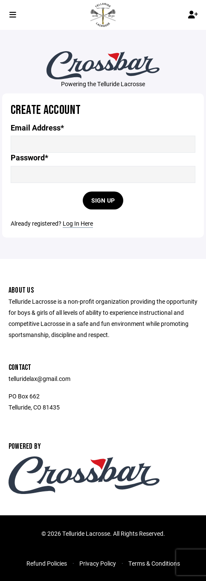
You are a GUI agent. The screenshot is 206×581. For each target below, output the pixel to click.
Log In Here (78, 223)
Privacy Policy (97, 563)
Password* (29, 158)
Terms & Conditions (154, 563)
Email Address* (37, 128)
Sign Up (103, 200)
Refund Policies (46, 563)
